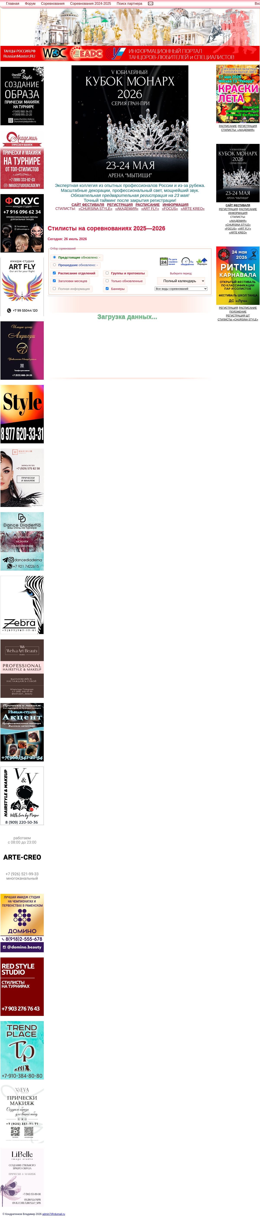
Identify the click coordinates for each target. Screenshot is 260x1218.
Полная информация (74, 289)
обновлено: (79, 257)
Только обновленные (127, 281)
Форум (30, 3)
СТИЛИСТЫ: (65, 209)
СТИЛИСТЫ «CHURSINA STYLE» (238, 319)
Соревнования (53, 3)
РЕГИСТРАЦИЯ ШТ (238, 315)
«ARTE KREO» (193, 209)
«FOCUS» (170, 209)
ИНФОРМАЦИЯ (237, 213)
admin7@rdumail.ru (53, 1214)
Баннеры (118, 289)
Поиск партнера (129, 3)
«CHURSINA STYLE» (95, 209)
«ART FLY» (150, 209)
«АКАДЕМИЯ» (126, 209)
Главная (12, 3)
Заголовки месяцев (72, 281)
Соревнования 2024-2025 (90, 3)
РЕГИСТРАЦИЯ (247, 126)
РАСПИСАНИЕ (228, 126)
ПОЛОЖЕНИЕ (237, 311)
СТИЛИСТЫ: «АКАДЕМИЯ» (238, 130)
